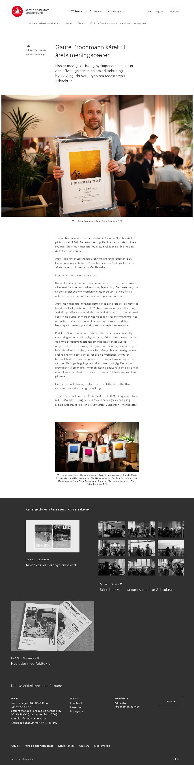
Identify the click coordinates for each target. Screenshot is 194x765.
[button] (94, 11)
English (175, 759)
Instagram (76, 711)
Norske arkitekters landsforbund (37, 11)
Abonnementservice (127, 706)
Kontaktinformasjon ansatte (28, 718)
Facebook (76, 702)
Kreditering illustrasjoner (23, 759)
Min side (171, 701)
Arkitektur (121, 702)
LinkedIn (75, 707)
